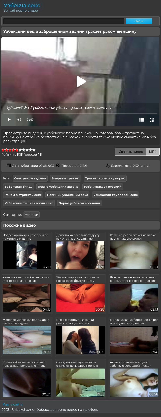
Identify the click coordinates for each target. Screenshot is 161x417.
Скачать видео (137, 152)
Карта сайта (13, 404)
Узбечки (31, 215)
